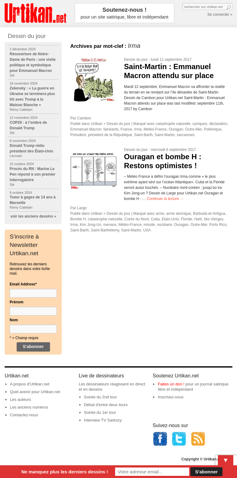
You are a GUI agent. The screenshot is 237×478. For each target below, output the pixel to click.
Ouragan (176, 129)
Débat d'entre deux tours (106, 404)
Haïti (198, 219)
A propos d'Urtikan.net (29, 384)
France (126, 129)
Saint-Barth (143, 135)
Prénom (16, 302)
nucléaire (164, 224)
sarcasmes (186, 135)
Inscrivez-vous (170, 397)
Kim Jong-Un (90, 224)
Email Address (23, 284)
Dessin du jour (136, 59)
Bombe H (78, 219)
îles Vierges (213, 219)
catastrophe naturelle (173, 124)
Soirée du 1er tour (100, 412)
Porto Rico (218, 224)
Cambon (84, 118)
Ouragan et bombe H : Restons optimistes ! (163, 161)
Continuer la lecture (165, 199)
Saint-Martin (165, 135)
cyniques (200, 124)
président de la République (110, 135)
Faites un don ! (171, 384)
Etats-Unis (170, 219)
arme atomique (178, 213)
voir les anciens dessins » (33, 216)
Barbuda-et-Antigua (209, 213)
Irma (138, 129)
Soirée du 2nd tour (100, 397)
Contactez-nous (24, 415)
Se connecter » (219, 14)
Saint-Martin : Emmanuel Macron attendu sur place (169, 71)
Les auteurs (20, 399)
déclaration (218, 124)
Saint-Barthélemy (105, 230)
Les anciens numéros (29, 407)
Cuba (155, 219)
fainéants (110, 129)
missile (149, 224)
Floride (186, 219)
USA (147, 230)
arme (160, 213)
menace (110, 224)
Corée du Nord (136, 219)
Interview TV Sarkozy (103, 420)
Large (82, 208)
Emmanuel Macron (86, 129)
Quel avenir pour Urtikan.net (35, 391)
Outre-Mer (193, 129)
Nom (14, 320)
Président (78, 135)
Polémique (213, 129)
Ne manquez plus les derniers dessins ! (64, 471)
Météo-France (155, 129)
